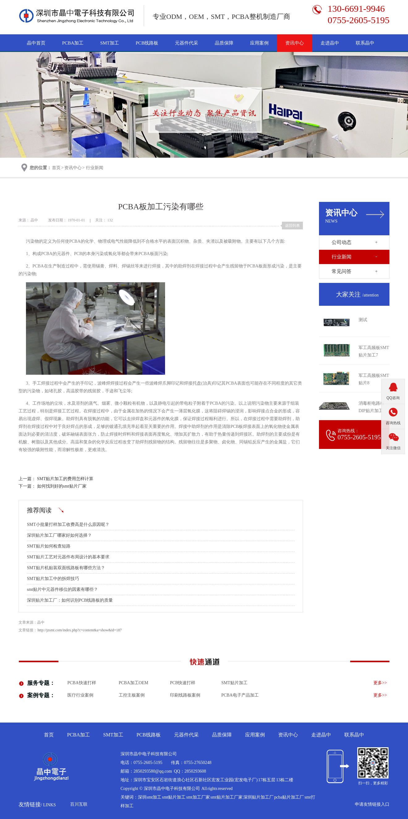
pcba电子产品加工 (240, 695)
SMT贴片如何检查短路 (48, 546)
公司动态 (341, 242)
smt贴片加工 (234, 682)
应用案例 (259, 43)
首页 (56, 167)
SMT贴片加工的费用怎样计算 (65, 478)
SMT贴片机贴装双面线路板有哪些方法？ (66, 567)
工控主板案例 (132, 695)
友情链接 (37, 804)
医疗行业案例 (80, 695)
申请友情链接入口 (372, 804)
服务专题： (41, 683)
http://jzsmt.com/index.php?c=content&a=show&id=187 (80, 630)
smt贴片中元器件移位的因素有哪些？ (62, 589)
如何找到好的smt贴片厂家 (62, 486)
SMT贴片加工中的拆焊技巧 (53, 578)
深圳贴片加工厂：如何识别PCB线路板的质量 (70, 600)
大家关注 (357, 294)
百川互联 (78, 804)
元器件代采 (186, 43)
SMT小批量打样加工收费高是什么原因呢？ (68, 524)
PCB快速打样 (182, 682)
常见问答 (341, 271)
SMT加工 (109, 43)
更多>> (380, 682)
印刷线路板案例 (185, 695)
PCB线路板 (147, 43)
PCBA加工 (72, 43)
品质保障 (224, 43)
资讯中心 (294, 43)
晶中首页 (36, 43)
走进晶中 (330, 43)
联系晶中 (365, 43)
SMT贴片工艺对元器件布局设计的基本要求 (68, 557)
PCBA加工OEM (133, 682)
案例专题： (41, 695)
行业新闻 (94, 167)
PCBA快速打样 (81, 682)
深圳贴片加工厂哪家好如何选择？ (59, 535)
